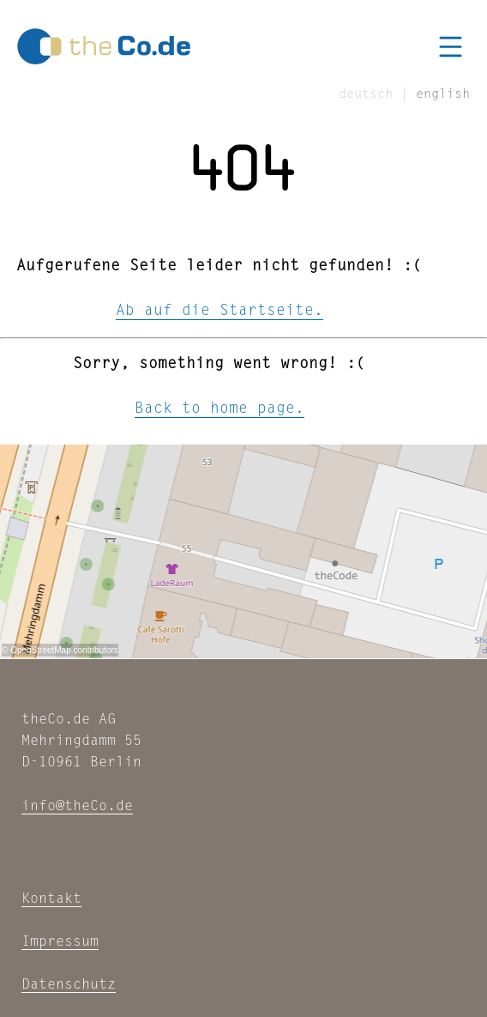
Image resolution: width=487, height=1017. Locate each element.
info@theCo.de (77, 806)
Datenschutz (68, 985)
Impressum (60, 942)
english (443, 94)
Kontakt (51, 899)
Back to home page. (219, 409)
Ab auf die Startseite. (219, 311)
